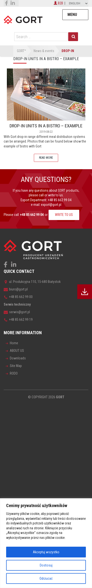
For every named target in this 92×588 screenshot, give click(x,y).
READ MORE (46, 157)
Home (14, 343)
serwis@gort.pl (17, 312)
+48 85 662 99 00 (18, 297)
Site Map (16, 366)
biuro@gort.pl (16, 289)
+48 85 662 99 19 (18, 320)
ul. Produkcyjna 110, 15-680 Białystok (32, 282)
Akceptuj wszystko (46, 552)
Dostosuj (46, 565)
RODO (14, 373)
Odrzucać (46, 578)
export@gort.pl (51, 205)
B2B (58, 3)
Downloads (18, 358)
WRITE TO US (64, 215)
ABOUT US (17, 351)
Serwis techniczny (17, 304)
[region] (46, 543)
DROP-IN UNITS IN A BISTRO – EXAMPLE (46, 126)
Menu (72, 14)
